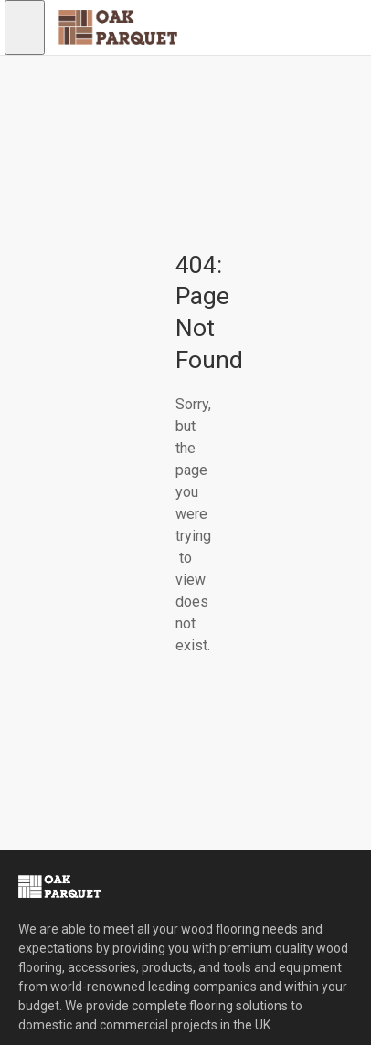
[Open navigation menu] (25, 27)
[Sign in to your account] (78, 82)
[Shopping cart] (119, 82)
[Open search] (38, 82)
